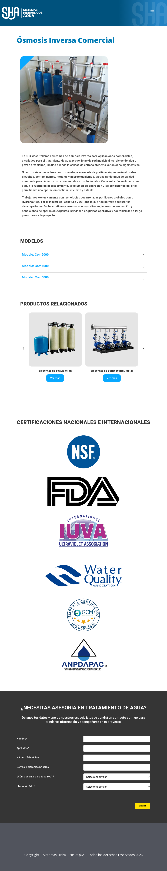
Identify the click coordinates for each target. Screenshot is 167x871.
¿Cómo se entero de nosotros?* (35, 776)
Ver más (55, 378)
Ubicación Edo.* (26, 786)
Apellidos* (23, 748)
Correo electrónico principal (33, 767)
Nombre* (22, 738)
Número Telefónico (28, 757)
